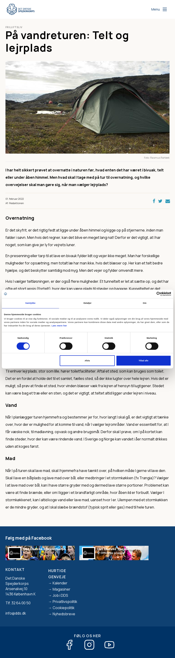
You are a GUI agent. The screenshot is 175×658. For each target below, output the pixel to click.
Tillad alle (143, 361)
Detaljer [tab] (87, 303)
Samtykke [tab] (30, 303)
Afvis (87, 361)
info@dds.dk (15, 613)
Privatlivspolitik (65, 601)
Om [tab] (145, 303)
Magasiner (61, 589)
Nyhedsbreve (64, 613)
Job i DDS (60, 595)
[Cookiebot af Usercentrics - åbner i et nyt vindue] (151, 294)
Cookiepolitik (64, 607)
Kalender (60, 583)
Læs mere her (59, 326)
